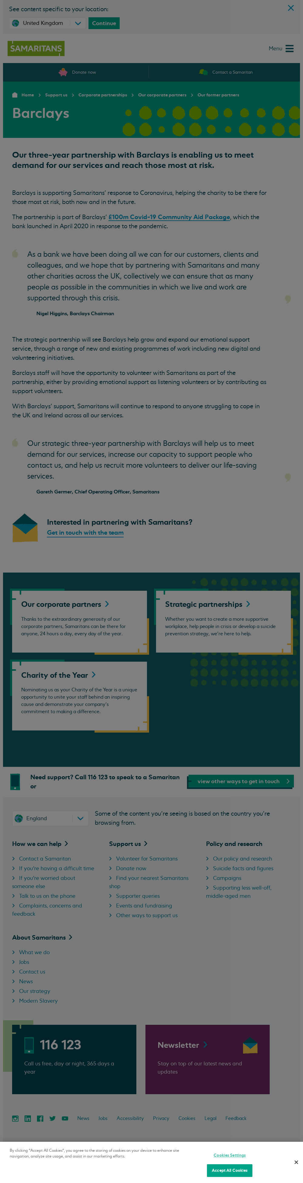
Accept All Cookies (230, 1170)
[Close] (296, 1162)
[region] (151, 1162)
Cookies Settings (230, 1155)
